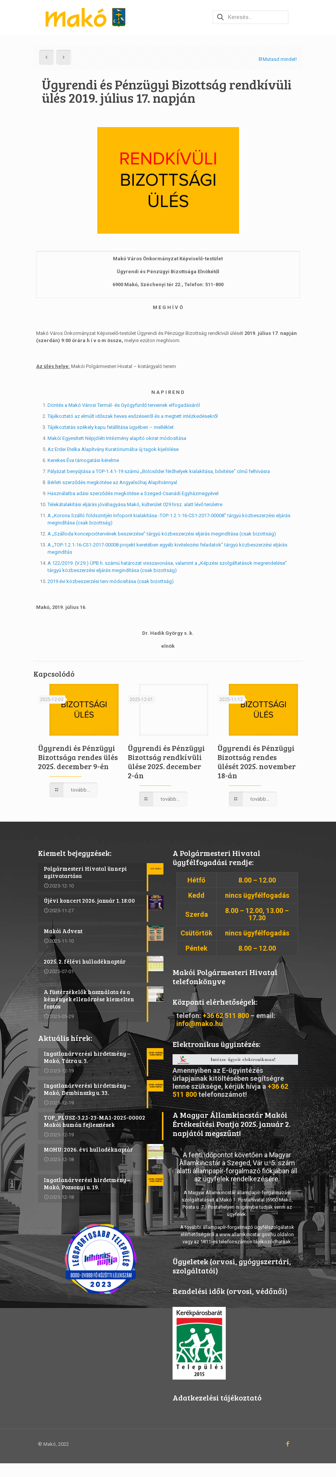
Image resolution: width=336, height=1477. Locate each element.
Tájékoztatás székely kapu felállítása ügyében (98, 427)
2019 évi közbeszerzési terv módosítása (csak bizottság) (111, 581)
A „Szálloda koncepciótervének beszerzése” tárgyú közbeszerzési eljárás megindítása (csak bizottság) (162, 534)
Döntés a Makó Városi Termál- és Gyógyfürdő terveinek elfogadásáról (124, 405)
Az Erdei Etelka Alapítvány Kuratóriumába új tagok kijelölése (113, 449)
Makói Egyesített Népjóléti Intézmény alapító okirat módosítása (117, 438)
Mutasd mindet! (277, 59)
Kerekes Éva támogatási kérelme (83, 460)
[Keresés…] (250, 17)
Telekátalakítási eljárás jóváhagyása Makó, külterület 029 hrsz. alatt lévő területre (135, 504)
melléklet (164, 427)
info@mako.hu (199, 1024)
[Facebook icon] (287, 1444)
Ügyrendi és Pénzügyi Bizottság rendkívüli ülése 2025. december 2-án (166, 761)
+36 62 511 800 (226, 1016)
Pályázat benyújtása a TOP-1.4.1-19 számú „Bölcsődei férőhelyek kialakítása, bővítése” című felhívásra (159, 471)
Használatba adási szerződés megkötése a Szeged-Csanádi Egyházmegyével (133, 493)
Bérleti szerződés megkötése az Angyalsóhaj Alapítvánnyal (112, 482)
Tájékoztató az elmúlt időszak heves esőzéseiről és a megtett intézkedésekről (133, 416)
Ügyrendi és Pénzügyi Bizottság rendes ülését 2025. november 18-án (256, 761)
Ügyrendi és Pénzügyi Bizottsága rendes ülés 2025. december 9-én (78, 756)
